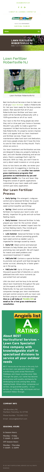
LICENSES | (23, 12)
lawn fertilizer (17, 105)
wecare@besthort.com (23, 3)
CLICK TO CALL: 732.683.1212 (22, 26)
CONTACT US (31, 12)
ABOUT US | (14, 12)
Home (12, 45)
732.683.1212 (28, 299)
